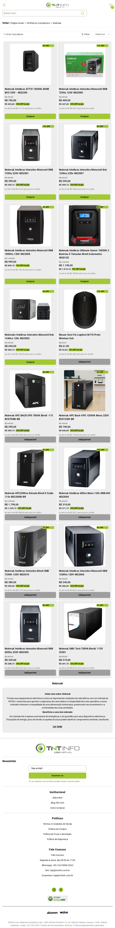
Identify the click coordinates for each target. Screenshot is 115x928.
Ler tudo (57, 726)
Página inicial (17, 23)
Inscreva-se (57, 775)
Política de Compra (57, 829)
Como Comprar (57, 808)
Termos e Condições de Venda (57, 824)
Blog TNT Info (57, 803)
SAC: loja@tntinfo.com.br (57, 870)
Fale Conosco (57, 855)
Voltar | (6, 23)
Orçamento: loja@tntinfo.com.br (57, 875)
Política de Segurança (57, 839)
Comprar (30, 116)
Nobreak (57, 23)
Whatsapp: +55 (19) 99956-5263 (57, 865)
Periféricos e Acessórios (38, 23)
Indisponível (84, 362)
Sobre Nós (58, 798)
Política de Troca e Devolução (57, 834)
